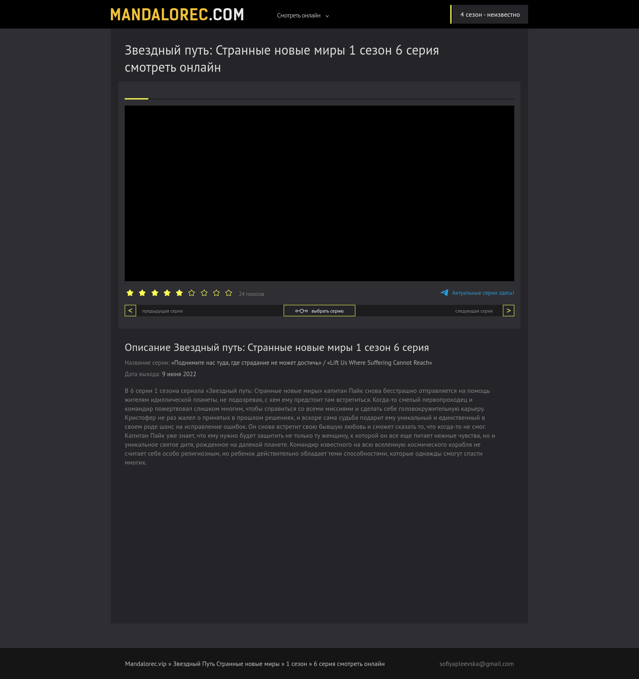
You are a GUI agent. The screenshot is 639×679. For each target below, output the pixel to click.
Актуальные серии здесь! (477, 292)
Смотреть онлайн (303, 15)
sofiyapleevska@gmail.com (476, 663)
